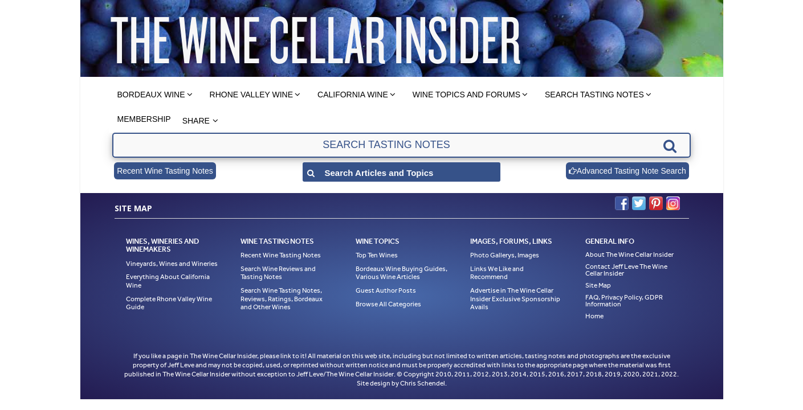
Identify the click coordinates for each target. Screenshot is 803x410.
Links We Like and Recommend (497, 273)
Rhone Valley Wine (252, 94)
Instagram (673, 203)
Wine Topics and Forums (466, 94)
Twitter (639, 203)
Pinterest (656, 203)
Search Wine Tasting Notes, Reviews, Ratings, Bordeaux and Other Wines (282, 298)
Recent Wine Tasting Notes (165, 170)
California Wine (352, 94)
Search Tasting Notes (594, 94)
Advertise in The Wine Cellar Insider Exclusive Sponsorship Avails (515, 298)
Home (594, 316)
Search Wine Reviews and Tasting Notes (278, 273)
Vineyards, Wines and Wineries (172, 264)
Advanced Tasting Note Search (627, 170)
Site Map (598, 285)
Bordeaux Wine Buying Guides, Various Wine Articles (401, 273)
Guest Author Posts (386, 290)
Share (196, 120)
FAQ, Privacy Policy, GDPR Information (624, 300)
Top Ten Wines (377, 255)
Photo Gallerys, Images (504, 255)
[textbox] (401, 145)
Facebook (622, 203)
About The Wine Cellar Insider (629, 255)
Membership (144, 119)
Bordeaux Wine (151, 94)
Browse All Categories (388, 304)
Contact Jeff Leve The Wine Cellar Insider (626, 270)
